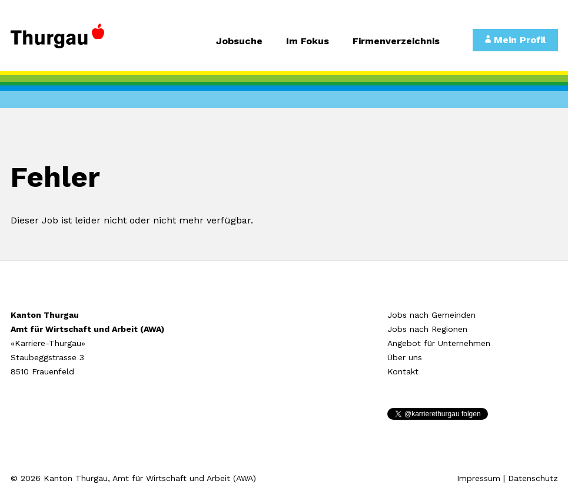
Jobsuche (239, 42)
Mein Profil (515, 39)
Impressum (478, 478)
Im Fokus (307, 42)
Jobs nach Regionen (427, 329)
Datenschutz (533, 478)
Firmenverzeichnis (396, 42)
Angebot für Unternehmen (438, 343)
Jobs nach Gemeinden (431, 315)
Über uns (404, 357)
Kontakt (402, 371)
